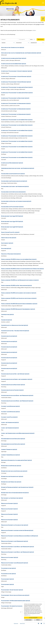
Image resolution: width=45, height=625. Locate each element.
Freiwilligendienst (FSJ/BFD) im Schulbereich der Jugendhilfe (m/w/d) (18, 293)
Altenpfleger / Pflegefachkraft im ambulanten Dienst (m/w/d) (17, 87)
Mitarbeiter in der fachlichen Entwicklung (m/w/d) (14, 471)
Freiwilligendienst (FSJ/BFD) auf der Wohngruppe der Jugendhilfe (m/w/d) (20, 280)
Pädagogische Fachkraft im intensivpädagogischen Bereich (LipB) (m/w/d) (19, 536)
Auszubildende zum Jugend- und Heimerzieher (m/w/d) (15, 186)
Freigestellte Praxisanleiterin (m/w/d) (11, 254)
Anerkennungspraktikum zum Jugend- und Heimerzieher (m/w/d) (17, 168)
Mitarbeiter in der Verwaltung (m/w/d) (11, 482)
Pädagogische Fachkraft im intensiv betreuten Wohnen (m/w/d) (17, 530)
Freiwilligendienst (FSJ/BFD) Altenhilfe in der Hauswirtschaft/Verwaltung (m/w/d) (22, 268)
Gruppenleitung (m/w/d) (7, 314)
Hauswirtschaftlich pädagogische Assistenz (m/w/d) (14, 325)
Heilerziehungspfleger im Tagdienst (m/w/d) (12, 390)
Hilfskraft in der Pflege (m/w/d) (9, 417)
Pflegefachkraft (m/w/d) (7, 579)
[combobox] (32, 39)
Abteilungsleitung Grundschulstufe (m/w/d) (12, 47)
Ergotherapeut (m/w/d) (7, 243)
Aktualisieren (40, 39)
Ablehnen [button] (38, 619)
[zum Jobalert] (43, 18)
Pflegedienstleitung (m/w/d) (8, 568)
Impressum (16, 623)
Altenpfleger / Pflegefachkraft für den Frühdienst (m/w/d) (16, 76)
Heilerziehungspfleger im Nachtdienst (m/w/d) (13, 384)
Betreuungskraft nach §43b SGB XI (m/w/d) (12, 216)
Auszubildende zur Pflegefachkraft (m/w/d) (12, 206)
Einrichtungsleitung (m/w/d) (8, 237)
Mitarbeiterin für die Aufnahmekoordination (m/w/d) (15, 492)
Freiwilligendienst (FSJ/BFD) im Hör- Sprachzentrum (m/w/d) (16, 285)
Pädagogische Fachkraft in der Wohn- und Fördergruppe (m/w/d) (17, 546)
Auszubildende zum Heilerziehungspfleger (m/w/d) (14, 181)
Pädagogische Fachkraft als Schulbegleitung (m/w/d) (14, 525)
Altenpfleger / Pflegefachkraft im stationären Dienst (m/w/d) (16, 119)
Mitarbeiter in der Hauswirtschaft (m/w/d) (12, 476)
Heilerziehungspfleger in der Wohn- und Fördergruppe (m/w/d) (17, 395)
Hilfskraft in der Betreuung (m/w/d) (10, 406)
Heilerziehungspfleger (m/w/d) (9, 336)
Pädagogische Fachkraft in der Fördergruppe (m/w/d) (14, 541)
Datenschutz (22, 623)
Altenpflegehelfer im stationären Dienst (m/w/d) (13, 63)
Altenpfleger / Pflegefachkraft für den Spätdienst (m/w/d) (16, 82)
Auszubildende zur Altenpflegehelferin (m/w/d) (13, 192)
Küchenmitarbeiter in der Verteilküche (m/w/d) (13, 438)
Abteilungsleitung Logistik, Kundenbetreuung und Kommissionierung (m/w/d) (21, 53)
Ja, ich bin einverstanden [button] (33, 617)
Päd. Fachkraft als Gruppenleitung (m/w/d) (12, 498)
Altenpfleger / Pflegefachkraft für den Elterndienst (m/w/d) (16, 71)
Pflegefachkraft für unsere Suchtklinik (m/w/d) (13, 606)
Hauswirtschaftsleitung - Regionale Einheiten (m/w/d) (15, 330)
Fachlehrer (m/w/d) (6, 248)
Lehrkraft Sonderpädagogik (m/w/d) (10, 455)
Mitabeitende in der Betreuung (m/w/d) (11, 465)
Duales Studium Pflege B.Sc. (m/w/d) (10, 232)
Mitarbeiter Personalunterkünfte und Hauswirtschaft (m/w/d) (17, 487)
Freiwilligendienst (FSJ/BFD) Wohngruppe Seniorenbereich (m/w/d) (18, 309)
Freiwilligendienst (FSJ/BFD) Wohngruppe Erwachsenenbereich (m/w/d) (19, 303)
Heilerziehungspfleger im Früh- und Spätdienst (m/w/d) (15, 374)
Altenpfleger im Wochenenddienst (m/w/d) (12, 163)
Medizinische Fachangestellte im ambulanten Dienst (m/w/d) (16, 460)
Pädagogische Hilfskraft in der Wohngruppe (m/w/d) (14, 563)
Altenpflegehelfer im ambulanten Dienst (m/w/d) (13, 58)
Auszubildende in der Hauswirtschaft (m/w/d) (13, 173)
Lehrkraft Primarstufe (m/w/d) (9, 449)
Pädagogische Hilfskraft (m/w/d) (9, 557)
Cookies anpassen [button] (28, 619)
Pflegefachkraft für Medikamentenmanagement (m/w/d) (15, 600)
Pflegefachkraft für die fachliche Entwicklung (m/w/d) (15, 595)
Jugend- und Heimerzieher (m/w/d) (10, 422)
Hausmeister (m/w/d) (6, 320)
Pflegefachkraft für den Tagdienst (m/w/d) (12, 590)
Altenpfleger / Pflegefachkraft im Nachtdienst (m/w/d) (15, 98)
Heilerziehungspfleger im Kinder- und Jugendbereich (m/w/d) (16, 379)
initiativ (34, 30)
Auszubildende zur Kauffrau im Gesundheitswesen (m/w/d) (16, 201)
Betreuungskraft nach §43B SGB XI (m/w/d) (12, 227)
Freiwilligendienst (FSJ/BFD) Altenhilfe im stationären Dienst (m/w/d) (18, 259)
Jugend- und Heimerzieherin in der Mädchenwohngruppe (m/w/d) (17, 433)
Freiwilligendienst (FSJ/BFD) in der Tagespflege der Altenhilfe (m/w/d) (18, 298)
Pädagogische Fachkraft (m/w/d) (9, 503)
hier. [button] (29, 614)
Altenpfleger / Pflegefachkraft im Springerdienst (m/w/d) (15, 103)
